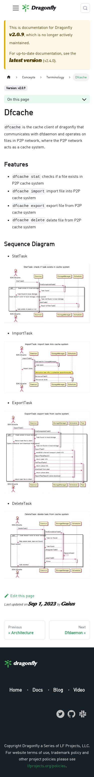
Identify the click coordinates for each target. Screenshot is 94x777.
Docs (38, 690)
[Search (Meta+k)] (85, 8)
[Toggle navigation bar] (16, 8)
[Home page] (9, 77)
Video (79, 690)
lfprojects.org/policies (46, 765)
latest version (25, 60)
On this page (18, 99)
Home (16, 690)
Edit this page (19, 595)
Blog (58, 690)
